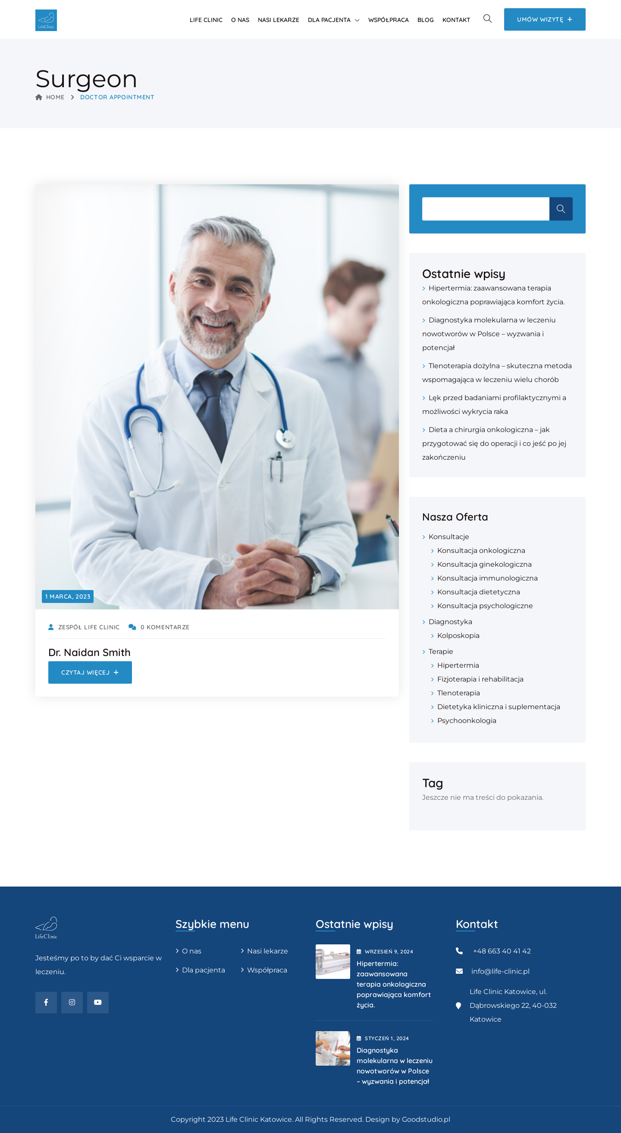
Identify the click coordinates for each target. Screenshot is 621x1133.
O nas (240, 20)
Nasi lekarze (278, 20)
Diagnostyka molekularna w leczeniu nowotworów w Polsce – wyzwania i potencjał (489, 334)
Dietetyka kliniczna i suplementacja (498, 707)
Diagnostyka (450, 622)
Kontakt (456, 20)
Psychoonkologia (466, 720)
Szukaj (561, 209)
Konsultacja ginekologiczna (484, 564)
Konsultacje (449, 537)
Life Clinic (206, 20)
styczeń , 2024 (383, 1038)
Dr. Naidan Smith (89, 652)
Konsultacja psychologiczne (485, 606)
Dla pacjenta (329, 20)
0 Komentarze (159, 627)
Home (50, 97)
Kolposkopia (458, 635)
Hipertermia (458, 665)
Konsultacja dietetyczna (478, 592)
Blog (425, 20)
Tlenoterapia (458, 693)
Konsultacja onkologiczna (481, 550)
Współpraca (388, 20)
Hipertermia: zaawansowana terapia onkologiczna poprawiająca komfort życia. (394, 984)
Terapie (441, 651)
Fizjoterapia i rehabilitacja (480, 679)
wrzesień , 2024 (385, 951)
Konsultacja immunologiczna (487, 578)
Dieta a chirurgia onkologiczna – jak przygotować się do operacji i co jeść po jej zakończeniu (494, 443)
